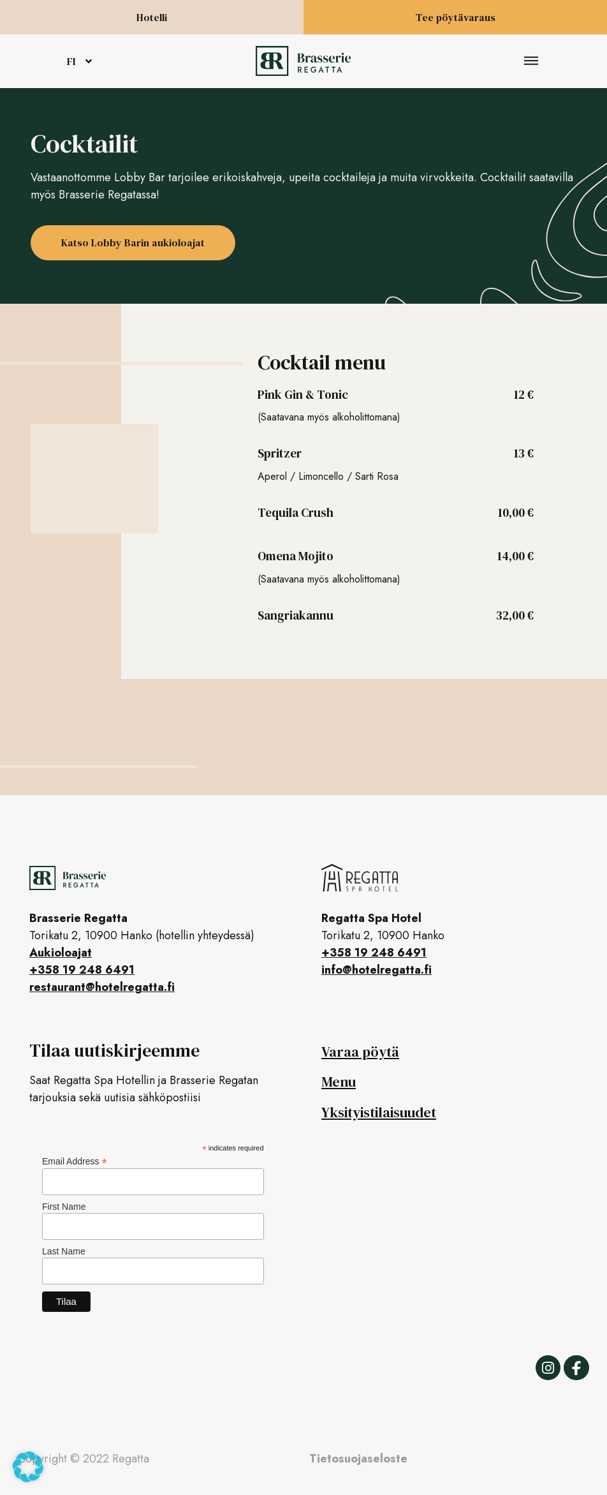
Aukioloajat (60, 952)
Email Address (74, 1161)
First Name (63, 1206)
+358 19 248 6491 (82, 970)
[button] (531, 61)
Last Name (63, 1251)
